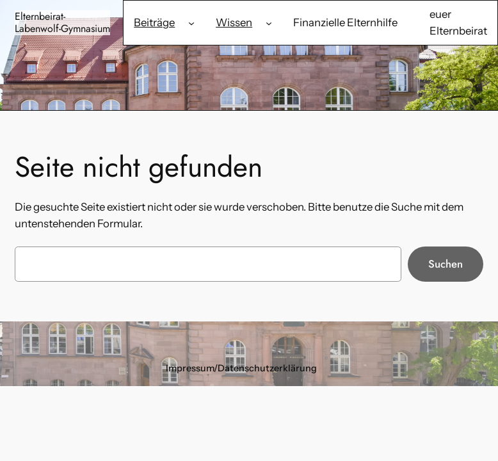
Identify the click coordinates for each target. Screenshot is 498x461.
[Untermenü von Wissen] (269, 22)
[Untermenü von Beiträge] (191, 22)
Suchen (445, 263)
